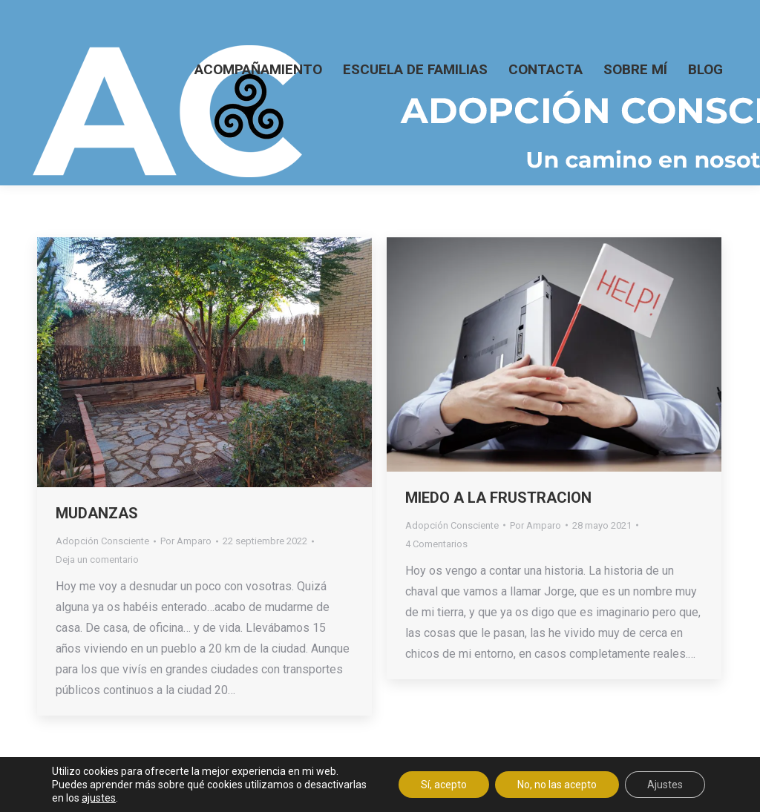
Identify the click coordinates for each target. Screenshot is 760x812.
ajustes (99, 798)
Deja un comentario (97, 559)
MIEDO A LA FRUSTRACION (498, 497)
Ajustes (665, 784)
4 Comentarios (436, 543)
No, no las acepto (557, 784)
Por (186, 541)
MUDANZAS (97, 513)
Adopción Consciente (102, 541)
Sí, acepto (444, 784)
